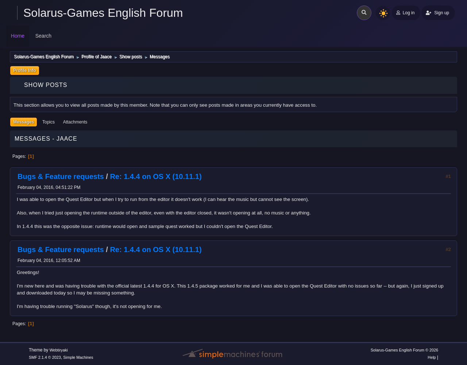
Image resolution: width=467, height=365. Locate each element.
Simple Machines (78, 357)
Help (432, 357)
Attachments (75, 122)
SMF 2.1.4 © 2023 (45, 357)
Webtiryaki (59, 350)
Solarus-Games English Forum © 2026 (404, 350)
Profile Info (24, 70)
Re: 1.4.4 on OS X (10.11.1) (155, 176)
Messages (23, 122)
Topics (48, 122)
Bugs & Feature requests (61, 176)
